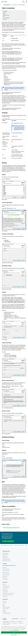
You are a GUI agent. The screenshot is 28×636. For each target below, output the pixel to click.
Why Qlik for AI (5, 590)
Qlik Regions (5, 596)
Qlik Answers (5, 576)
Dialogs (4, 13)
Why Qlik (4, 584)
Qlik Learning (5, 557)
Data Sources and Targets (7, 594)
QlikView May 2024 (7, 4)
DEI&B (4, 605)
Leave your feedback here (8, 541)
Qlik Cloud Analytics (6, 574)
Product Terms (12, 621)
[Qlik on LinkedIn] (22, 618)
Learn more (5, 19)
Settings (4, 12)
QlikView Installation (22, 4)
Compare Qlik (5, 591)
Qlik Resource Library (6, 560)
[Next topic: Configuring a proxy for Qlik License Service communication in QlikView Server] (20, 545)
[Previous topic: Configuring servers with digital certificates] (7, 545)
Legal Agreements (6, 621)
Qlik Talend (5, 567)
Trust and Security (6, 585)
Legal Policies (19, 621)
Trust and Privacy (6, 587)
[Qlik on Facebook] (24, 618)
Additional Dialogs (6, 15)
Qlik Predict (5, 577)
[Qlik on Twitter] (20, 618)
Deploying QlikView (14, 4)
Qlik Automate (5, 579)
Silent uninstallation (6, 17)
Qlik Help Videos (6, 553)
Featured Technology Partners (8, 593)
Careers (4, 610)
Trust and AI (5, 588)
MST (4, 16)
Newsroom (5, 611)
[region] (14, 630)
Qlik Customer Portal (6, 559)
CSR (3, 604)
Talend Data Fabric (6, 570)
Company (4, 601)
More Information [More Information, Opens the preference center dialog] (14, 634)
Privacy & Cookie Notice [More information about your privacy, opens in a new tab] (14, 630)
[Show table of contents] (2, 5)
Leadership (5, 602)
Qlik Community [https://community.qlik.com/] (15, 618)
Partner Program (6, 608)
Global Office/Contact (7, 613)
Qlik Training (5, 556)
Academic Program (6, 607)
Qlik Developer (5, 554)
